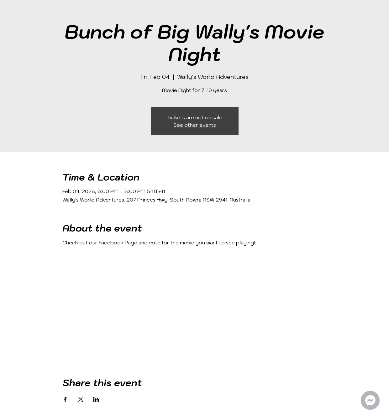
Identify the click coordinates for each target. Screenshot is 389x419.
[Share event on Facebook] (65, 399)
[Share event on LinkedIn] (96, 399)
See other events (194, 125)
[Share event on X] (81, 399)
